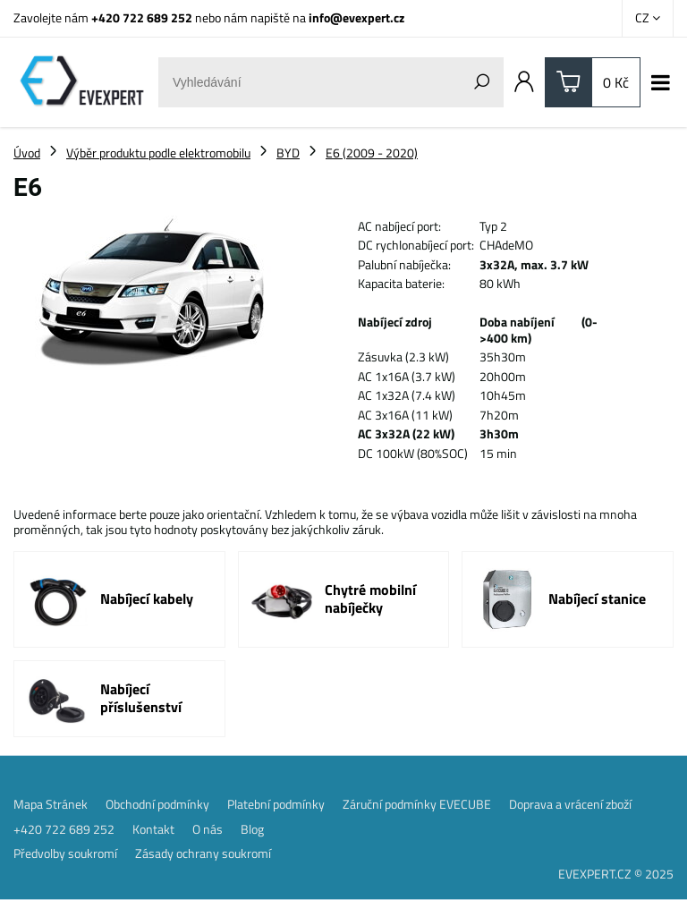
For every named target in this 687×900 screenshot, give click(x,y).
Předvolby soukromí (65, 853)
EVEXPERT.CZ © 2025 (616, 873)
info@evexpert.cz (356, 17)
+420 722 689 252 (141, 17)
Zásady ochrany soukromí (203, 853)
